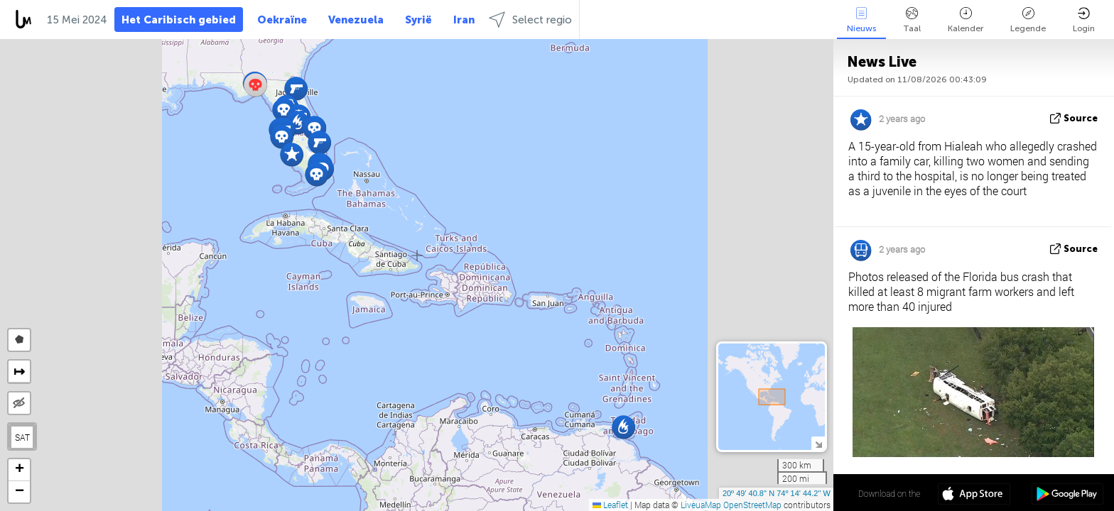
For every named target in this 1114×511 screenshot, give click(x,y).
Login (1084, 20)
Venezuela (356, 19)
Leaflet (610, 504)
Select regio (530, 19)
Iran (464, 19)
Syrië (418, 19)
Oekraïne (282, 19)
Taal (912, 20)
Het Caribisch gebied (178, 19)
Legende (1028, 20)
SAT (22, 437)
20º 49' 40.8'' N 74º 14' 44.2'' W (777, 493)
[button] (291, 154)
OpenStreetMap (752, 504)
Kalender (965, 20)
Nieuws (861, 20)
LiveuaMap (701, 504)
